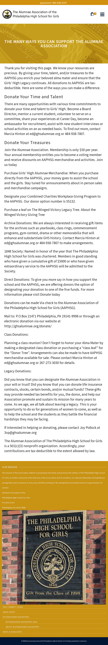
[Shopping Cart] (94, 14)
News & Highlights (12, 632)
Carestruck (83, 641)
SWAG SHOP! (9, 612)
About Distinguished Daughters (22, 627)
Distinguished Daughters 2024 (21, 622)
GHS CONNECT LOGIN (13, 607)
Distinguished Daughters (16, 617)
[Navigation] (102, 14)
